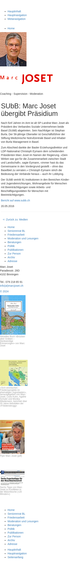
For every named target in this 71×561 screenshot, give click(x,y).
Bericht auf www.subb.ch (15, 200)
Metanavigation (17, 18)
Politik (11, 246)
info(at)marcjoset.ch (11, 285)
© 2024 (4, 291)
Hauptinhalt (14, 11)
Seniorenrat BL (16, 230)
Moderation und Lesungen (23, 238)
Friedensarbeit (16, 234)
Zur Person (14, 253)
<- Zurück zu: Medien (15, 219)
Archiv (11, 257)
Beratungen (14, 242)
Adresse (12, 261)
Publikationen (15, 249)
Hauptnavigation (17, 15)
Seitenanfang (15, 557)
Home (11, 28)
